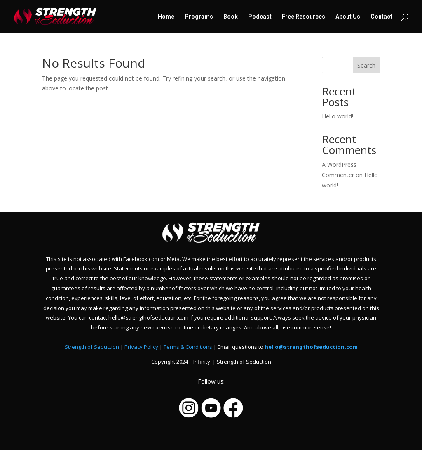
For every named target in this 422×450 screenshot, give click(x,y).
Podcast (260, 17)
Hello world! (337, 116)
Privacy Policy (141, 347)
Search (366, 65)
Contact (381, 17)
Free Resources (303, 17)
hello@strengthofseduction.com (311, 347)
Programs (199, 17)
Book (230, 17)
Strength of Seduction (92, 347)
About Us (347, 17)
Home (166, 17)
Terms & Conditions (188, 347)
